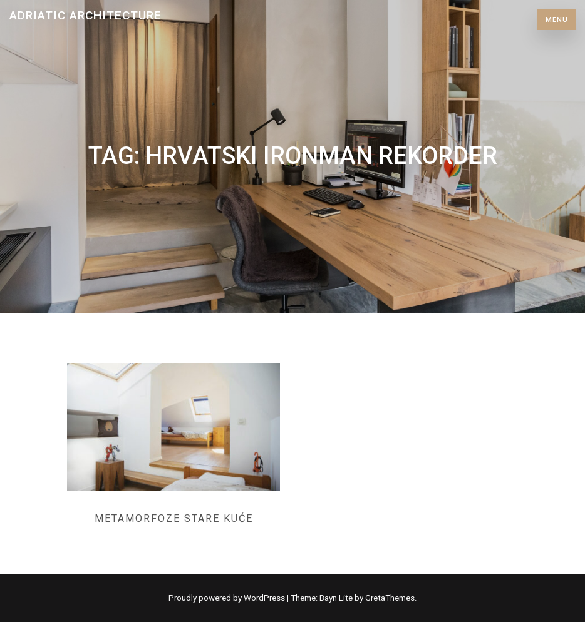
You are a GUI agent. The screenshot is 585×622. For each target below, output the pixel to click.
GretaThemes (390, 598)
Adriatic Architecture (85, 15)
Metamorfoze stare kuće (174, 518)
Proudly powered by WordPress (227, 598)
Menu (557, 20)
